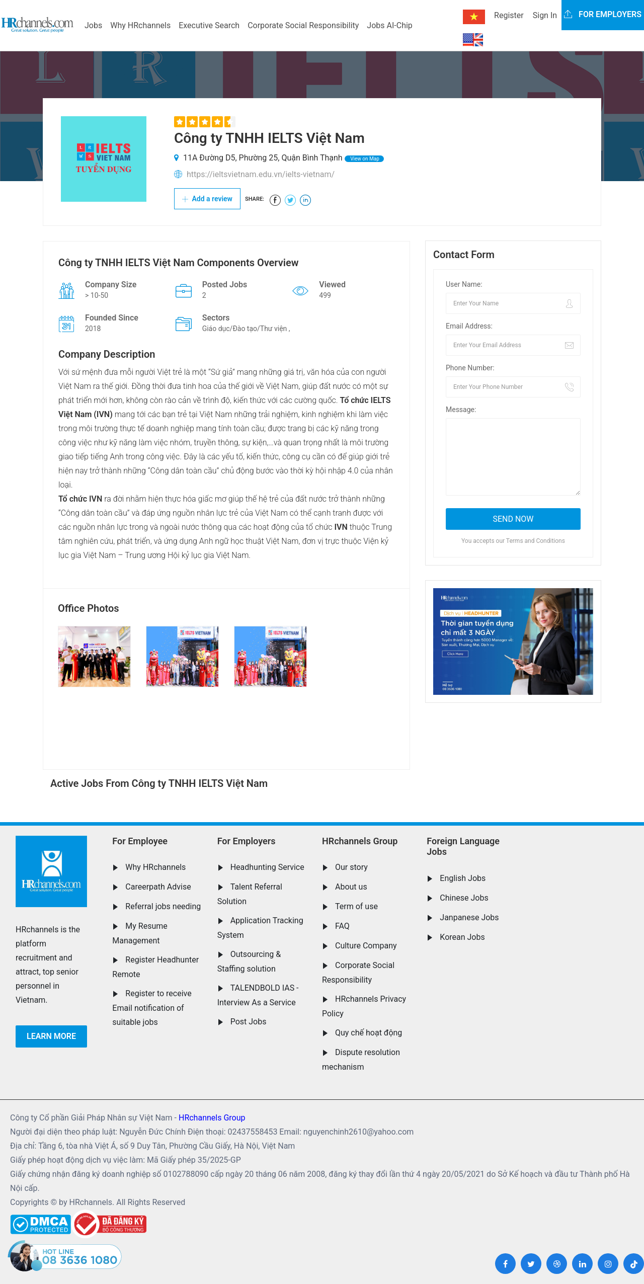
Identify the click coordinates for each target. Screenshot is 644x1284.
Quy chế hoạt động (368, 1032)
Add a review (207, 199)
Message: (461, 410)
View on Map (364, 159)
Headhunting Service (267, 867)
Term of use (356, 906)
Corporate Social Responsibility (303, 25)
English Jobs (463, 878)
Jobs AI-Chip (389, 25)
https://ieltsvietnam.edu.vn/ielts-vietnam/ (261, 174)
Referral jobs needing (163, 906)
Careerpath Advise (158, 887)
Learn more (51, 1036)
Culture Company (366, 945)
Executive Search (209, 25)
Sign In (545, 15)
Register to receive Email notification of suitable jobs (151, 1008)
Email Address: (469, 326)
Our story (351, 867)
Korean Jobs (462, 937)
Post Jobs (248, 1021)
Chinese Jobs (464, 898)
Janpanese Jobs (469, 917)
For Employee (140, 841)
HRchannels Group (359, 841)
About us (351, 887)
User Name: (464, 284)
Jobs (93, 25)
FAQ (342, 926)
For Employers (246, 841)
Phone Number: (470, 368)
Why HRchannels (140, 25)
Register (509, 15)
